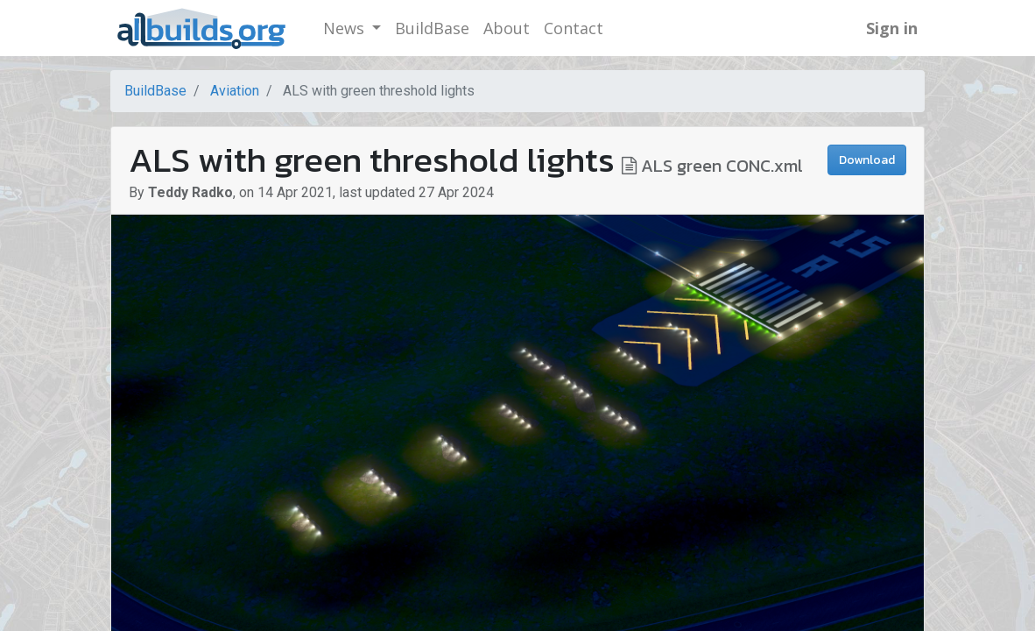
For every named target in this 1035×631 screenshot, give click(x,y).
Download (867, 160)
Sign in (892, 28)
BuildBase (155, 90)
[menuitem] (432, 28)
